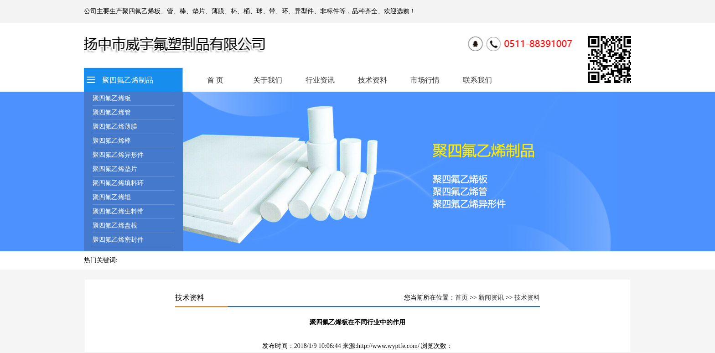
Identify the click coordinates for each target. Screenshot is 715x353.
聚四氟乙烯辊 (112, 197)
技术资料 (372, 80)
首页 (461, 297)
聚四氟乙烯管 (112, 112)
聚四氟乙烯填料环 (118, 183)
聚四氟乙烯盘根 (115, 225)
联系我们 (477, 80)
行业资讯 (320, 80)
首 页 (215, 80)
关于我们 (267, 80)
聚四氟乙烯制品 (127, 80)
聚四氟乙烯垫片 (115, 169)
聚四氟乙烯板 (112, 98)
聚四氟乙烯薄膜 (115, 126)
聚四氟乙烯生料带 (118, 211)
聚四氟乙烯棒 (112, 140)
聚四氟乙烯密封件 (118, 239)
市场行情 (425, 80)
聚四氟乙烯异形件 (118, 154)
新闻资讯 (491, 297)
